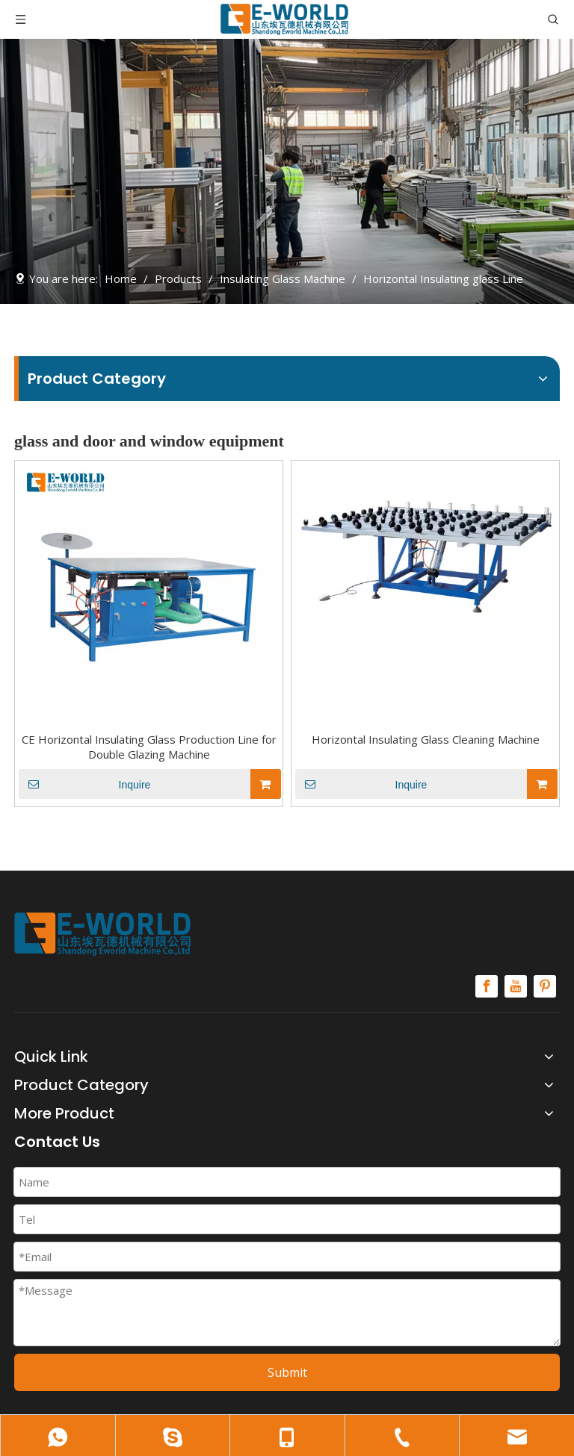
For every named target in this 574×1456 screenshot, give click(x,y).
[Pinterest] (545, 986)
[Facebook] (486, 986)
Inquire (84, 784)
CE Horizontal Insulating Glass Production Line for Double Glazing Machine (149, 747)
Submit (287, 1372)
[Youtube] (515, 986)
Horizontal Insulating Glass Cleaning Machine (426, 739)
